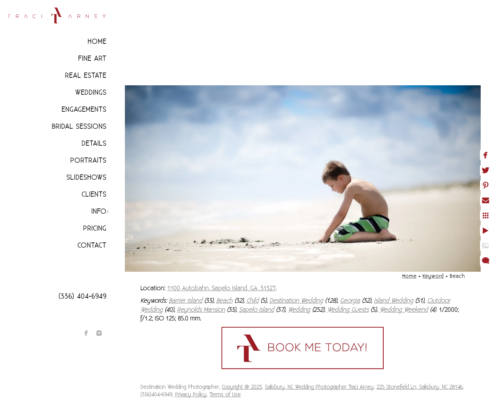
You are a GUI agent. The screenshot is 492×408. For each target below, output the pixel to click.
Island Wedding (393, 301)
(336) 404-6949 (82, 296)
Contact (91, 245)
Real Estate (85, 75)
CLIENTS (93, 194)
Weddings (90, 92)
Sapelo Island (256, 310)
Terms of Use (225, 394)
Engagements (84, 109)
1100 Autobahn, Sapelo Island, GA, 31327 (221, 288)
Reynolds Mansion (201, 310)
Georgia (350, 301)
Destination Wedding (296, 301)
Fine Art (92, 58)
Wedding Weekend (404, 310)
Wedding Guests (348, 310)
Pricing (94, 228)
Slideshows (86, 177)
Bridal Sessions (79, 126)
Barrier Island (185, 301)
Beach (224, 301)
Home (97, 41)
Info (98, 211)
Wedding (299, 310)
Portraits (88, 160)
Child (252, 301)
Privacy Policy (190, 394)
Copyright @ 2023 (242, 387)
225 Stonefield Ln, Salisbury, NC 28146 (420, 387)
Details (93, 143)
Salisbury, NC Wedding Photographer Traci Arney (319, 387)
